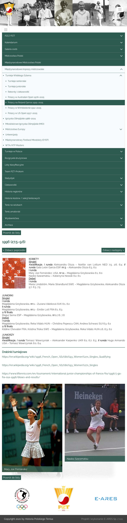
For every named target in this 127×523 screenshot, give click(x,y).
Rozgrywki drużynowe (63, 158)
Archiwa (63, 225)
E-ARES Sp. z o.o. (113, 519)
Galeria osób (63, 49)
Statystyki (63, 178)
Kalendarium (63, 42)
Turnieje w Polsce (63, 151)
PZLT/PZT (63, 36)
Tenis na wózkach (63, 205)
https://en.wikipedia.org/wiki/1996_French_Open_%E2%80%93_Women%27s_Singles (50, 365)
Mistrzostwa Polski (63, 56)
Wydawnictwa (63, 218)
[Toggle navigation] (120, 9)
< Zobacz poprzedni (14, 250)
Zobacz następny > (113, 250)
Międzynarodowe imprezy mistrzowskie (63, 69)
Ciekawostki (63, 185)
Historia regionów (63, 191)
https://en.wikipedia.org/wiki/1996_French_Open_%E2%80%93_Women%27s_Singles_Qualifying (56, 356)
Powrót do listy (11, 232)
